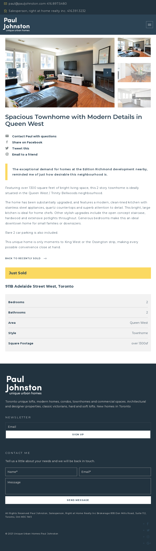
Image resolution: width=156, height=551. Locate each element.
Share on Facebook (23, 142)
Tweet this (17, 148)
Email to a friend (21, 154)
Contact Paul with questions (30, 136)
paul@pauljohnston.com (27, 3)
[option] (60, 72)
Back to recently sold (23, 258)
